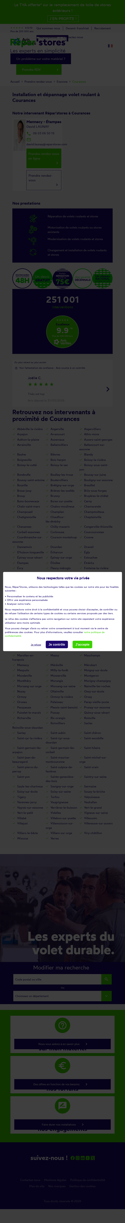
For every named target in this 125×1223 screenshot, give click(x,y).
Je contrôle (57, 644)
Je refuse (36, 644)
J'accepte (82, 644)
